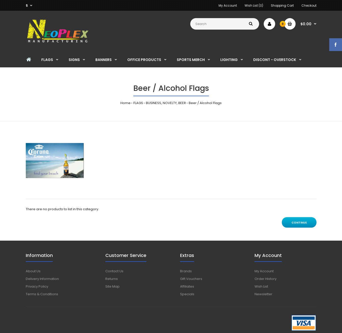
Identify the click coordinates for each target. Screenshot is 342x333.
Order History (265, 278)
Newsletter (263, 294)
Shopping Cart (282, 5)
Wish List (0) (254, 5)
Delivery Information (42, 278)
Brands (186, 271)
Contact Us (114, 271)
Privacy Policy (37, 286)
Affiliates (187, 286)
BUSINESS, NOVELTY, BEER (166, 103)
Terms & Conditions (42, 294)
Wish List (261, 286)
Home (125, 103)
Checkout (308, 5)
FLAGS (138, 103)
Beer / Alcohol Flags (205, 103)
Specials (187, 294)
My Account (228, 5)
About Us (33, 271)
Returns (111, 278)
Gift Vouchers (191, 278)
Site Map (112, 286)
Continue (299, 222)
